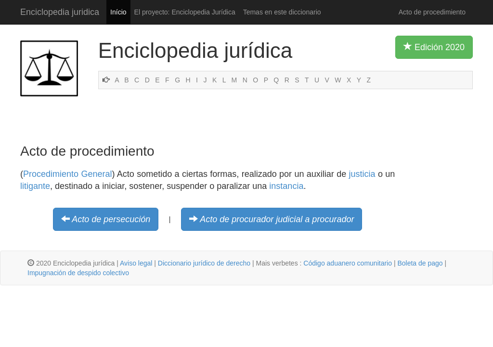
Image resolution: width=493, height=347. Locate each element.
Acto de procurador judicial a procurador (277, 219)
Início (118, 12)
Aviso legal (136, 263)
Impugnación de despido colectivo (78, 273)
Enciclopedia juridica (59, 12)
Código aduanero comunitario (347, 263)
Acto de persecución (111, 219)
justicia (362, 174)
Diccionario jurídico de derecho (204, 263)
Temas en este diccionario (282, 12)
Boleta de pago (419, 263)
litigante (35, 186)
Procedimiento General (67, 174)
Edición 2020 (434, 46)
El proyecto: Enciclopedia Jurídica (184, 12)
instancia (286, 186)
